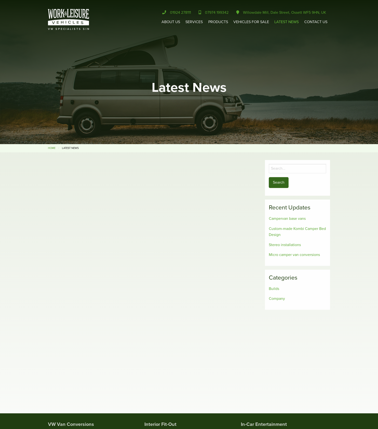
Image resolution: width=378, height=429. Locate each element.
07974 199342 (214, 12)
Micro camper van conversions (294, 254)
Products (218, 22)
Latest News (286, 22)
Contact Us (315, 22)
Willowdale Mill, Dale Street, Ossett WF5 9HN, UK (281, 12)
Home (51, 148)
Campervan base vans (287, 218)
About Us (171, 22)
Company (277, 298)
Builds (274, 288)
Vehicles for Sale (251, 22)
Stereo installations (285, 244)
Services (194, 22)
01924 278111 (176, 12)
